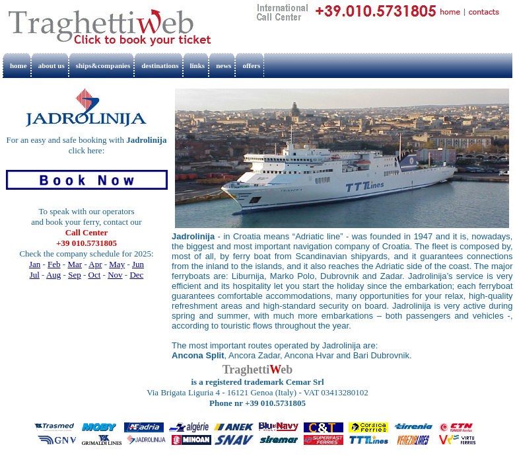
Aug (53, 275)
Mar (74, 264)
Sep (74, 275)
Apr (95, 264)
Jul (35, 275)
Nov (115, 275)
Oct (94, 275)
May (117, 264)
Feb (54, 264)
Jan (34, 264)
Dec (136, 275)
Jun (138, 264)
